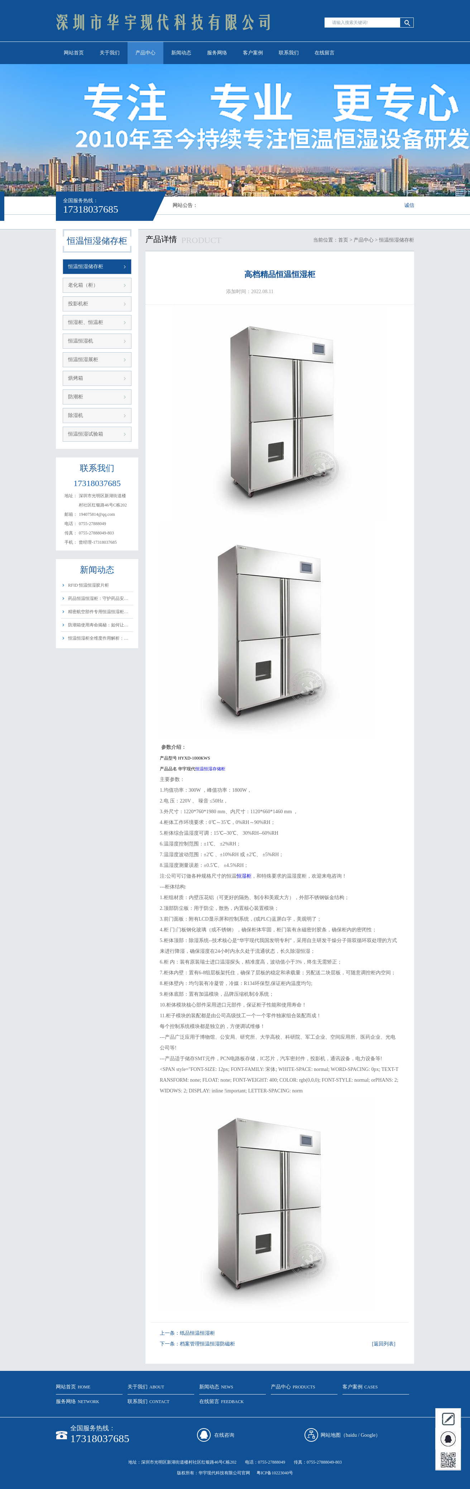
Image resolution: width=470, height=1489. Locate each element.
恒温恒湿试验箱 (85, 434)
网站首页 (74, 52)
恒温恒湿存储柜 (210, 768)
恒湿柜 (243, 876)
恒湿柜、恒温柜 (85, 322)
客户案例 (253, 52)
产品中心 (145, 52)
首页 (343, 240)
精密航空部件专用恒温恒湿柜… (98, 611)
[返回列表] (383, 1344)
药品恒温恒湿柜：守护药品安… (98, 598)
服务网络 (217, 52)
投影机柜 (78, 303)
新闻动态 (181, 52)
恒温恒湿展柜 (83, 359)
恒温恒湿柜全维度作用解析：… (98, 638)
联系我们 (289, 52)
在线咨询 (224, 1435)
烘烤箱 (75, 378)
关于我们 (110, 52)
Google (368, 1435)
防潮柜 (75, 396)
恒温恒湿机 (80, 341)
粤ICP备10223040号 (274, 1472)
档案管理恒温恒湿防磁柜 (207, 1344)
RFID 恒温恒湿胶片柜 (88, 585)
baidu (351, 1435)
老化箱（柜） (83, 285)
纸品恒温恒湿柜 (197, 1333)
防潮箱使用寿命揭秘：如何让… (98, 624)
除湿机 (75, 415)
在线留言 (325, 52)
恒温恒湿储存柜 (85, 266)
